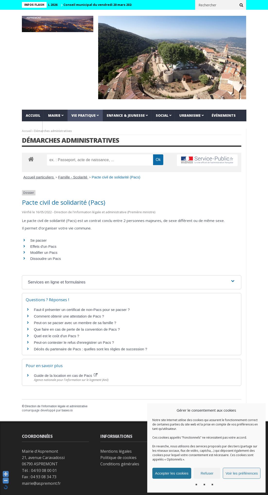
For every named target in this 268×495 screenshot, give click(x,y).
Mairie (54, 115)
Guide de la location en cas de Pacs (66, 375)
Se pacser (38, 240)
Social (162, 115)
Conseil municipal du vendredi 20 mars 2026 (101, 4)
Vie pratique (83, 115)
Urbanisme (190, 115)
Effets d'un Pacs (43, 246)
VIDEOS (32, 127)
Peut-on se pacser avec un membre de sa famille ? (75, 323)
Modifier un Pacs (44, 252)
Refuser (207, 473)
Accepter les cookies (172, 473)
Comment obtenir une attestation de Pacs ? (69, 316)
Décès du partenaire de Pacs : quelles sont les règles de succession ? (90, 349)
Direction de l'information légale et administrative (56, 406)
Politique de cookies (118, 457)
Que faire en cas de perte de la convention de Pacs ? (77, 329)
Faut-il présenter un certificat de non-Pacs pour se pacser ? (82, 310)
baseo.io (67, 410)
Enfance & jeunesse (126, 115)
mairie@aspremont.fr (41, 483)
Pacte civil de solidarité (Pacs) (116, 177)
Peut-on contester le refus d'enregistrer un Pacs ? (74, 342)
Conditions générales (119, 464)
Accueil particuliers (39, 177)
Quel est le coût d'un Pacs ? (56, 336)
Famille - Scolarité (73, 177)
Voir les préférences (241, 473)
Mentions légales (116, 451)
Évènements (224, 115)
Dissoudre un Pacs (45, 258)
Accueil (33, 115)
